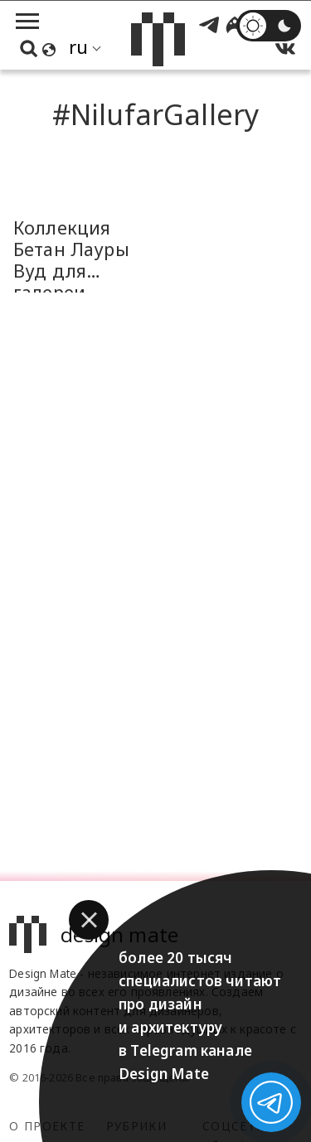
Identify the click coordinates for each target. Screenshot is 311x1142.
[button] (89, 920)
